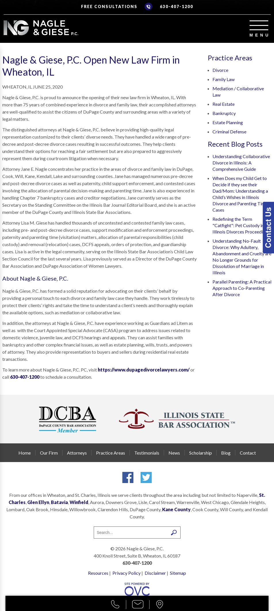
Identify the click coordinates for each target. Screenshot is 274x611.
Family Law (223, 79)
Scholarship (200, 452)
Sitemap (178, 573)
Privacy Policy (126, 573)
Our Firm (49, 452)
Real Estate (223, 104)
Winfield (79, 502)
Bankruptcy (224, 113)
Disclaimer (155, 573)
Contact (248, 452)
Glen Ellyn (38, 502)
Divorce (220, 70)
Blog (226, 452)
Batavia (59, 502)
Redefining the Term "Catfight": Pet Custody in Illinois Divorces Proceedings (241, 225)
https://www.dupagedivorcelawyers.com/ (143, 369)
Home (24, 452)
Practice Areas (110, 452)
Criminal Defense (229, 131)
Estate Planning (227, 122)
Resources (98, 573)
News (174, 452)
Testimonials (146, 452)
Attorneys (77, 452)
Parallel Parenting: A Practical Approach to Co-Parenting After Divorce (241, 288)
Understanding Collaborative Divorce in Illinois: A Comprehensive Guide (241, 163)
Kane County (176, 509)
